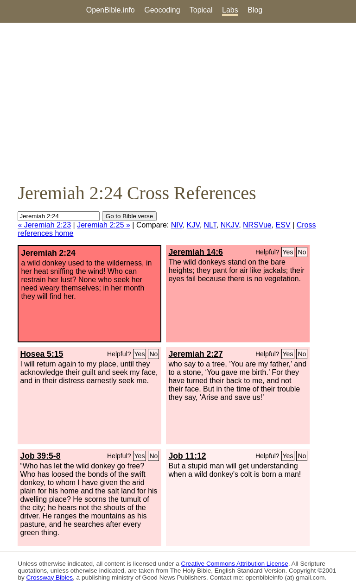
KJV (193, 225)
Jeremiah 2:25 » (103, 225)
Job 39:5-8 (40, 456)
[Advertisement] (178, 102)
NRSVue (257, 225)
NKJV (230, 225)
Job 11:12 (187, 456)
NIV (177, 225)
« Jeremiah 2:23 (44, 225)
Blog (255, 10)
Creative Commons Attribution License (234, 563)
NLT (210, 225)
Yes (288, 252)
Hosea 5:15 (41, 354)
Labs (230, 10)
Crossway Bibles (49, 577)
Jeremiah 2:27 (195, 354)
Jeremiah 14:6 (195, 252)
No (302, 252)
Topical (201, 10)
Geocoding (162, 10)
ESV (283, 225)
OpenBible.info (110, 10)
